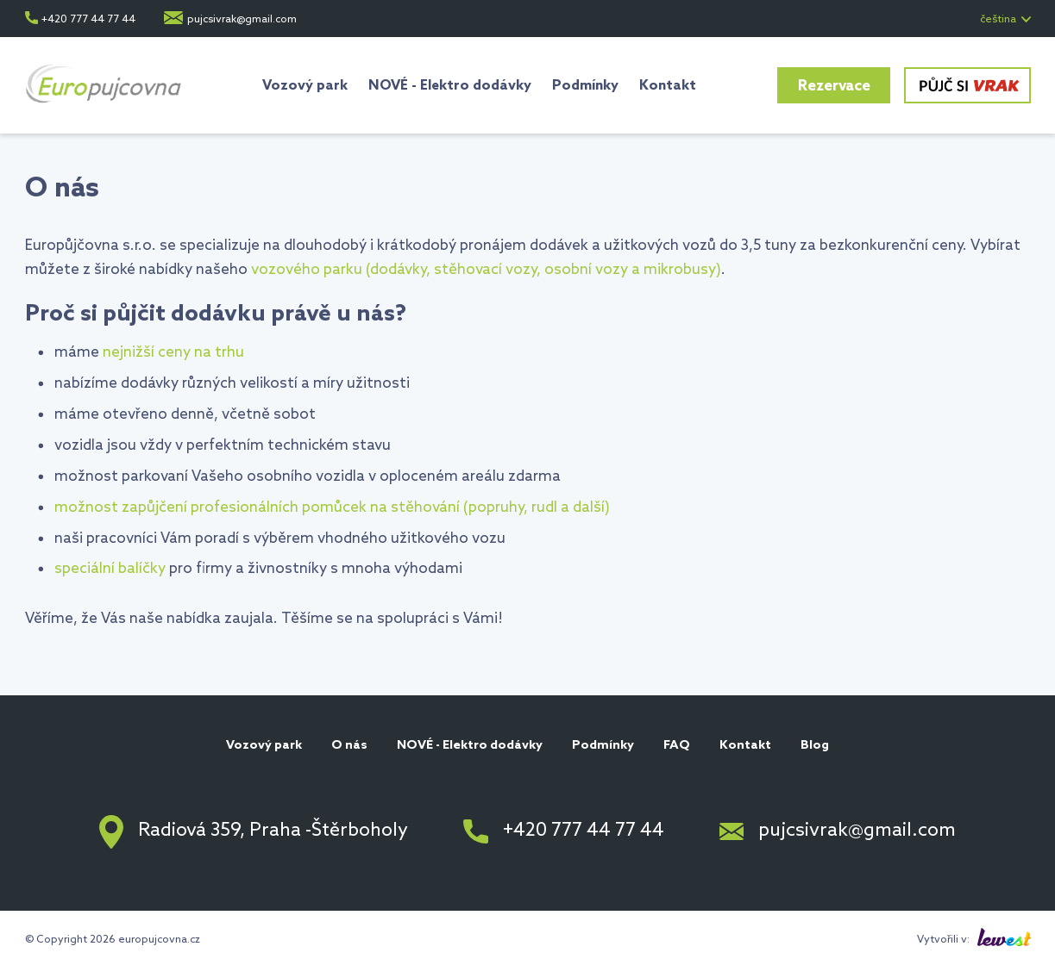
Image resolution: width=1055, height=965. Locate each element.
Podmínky (585, 86)
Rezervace (834, 87)
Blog (815, 745)
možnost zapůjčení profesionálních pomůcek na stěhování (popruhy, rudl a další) (332, 508)
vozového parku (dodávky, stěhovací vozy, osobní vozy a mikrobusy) (486, 270)
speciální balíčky (110, 569)
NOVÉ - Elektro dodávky (449, 86)
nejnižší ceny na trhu (173, 353)
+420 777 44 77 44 (88, 20)
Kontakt (667, 86)
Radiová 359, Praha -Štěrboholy (273, 831)
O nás (349, 745)
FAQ (676, 745)
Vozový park (305, 86)
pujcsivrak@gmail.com (242, 20)
